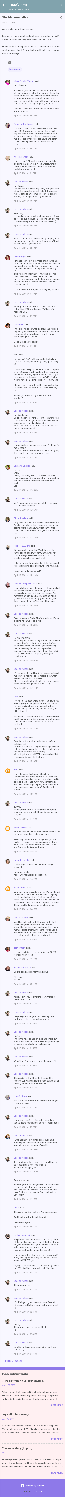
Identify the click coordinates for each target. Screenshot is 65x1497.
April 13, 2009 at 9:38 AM (25, 457)
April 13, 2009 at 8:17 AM (25, 173)
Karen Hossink (21, 827)
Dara (16, 696)
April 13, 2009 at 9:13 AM (25, 294)
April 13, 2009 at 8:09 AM (25, 148)
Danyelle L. (19, 324)
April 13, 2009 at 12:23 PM (26, 728)
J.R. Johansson (21, 1135)
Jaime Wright (20, 256)
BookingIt (19, 5)
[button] (61, 17)
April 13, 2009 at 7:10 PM (25, 939)
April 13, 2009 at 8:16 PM (25, 1087)
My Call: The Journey (15, 1414)
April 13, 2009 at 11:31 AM (26, 575)
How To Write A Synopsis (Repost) (23, 1380)
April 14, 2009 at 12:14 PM (26, 1171)
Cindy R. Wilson (21, 518)
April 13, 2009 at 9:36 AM (25, 432)
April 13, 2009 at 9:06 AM (25, 225)
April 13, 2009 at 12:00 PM (26, 660)
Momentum (14, 69)
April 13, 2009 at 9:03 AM (25, 201)
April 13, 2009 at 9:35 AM (25, 402)
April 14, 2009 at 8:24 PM (25, 1312)
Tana (16, 769)
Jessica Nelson (21, 181)
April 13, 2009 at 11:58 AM (26, 625)
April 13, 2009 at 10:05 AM (26, 510)
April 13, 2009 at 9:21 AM (25, 346)
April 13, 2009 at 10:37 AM (26, 537)
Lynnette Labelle (21, 860)
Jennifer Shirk (20, 1096)
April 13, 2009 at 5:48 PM (25, 879)
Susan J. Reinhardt (23, 967)
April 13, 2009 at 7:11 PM (25, 959)
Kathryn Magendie (22, 1235)
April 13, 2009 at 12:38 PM (26, 761)
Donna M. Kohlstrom (23, 124)
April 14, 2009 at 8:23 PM (25, 1289)
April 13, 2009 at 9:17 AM (25, 316)
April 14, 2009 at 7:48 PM (25, 1272)
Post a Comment (13, 1361)
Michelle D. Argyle (22, 546)
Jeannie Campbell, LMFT (25, 583)
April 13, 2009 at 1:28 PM (25, 794)
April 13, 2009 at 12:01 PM (26, 688)
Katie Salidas (20, 887)
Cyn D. (17, 1207)
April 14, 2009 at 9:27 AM (25, 1127)
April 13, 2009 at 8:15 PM (25, 1048)
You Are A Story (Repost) (17, 1448)
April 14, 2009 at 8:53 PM (25, 1354)
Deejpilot (39, 1491)
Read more (57, 1405)
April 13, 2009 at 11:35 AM (26, 605)
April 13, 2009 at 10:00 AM (26, 490)
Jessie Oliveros (21, 917)
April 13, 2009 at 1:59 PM (25, 851)
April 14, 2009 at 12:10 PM (26, 1149)
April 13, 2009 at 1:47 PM (25, 819)
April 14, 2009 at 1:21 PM (25, 1199)
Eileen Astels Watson (24, 81)
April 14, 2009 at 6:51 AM (25, 1107)
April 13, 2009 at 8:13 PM (25, 1003)
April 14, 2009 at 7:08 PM (25, 1226)
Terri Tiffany (19, 948)
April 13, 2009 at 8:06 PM (25, 984)
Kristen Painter (21, 157)
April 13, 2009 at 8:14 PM (25, 1023)
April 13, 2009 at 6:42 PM (25, 909)
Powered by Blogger (32, 1485)
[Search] (61, 5)
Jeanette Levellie (22, 466)
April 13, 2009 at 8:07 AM (25, 115)
